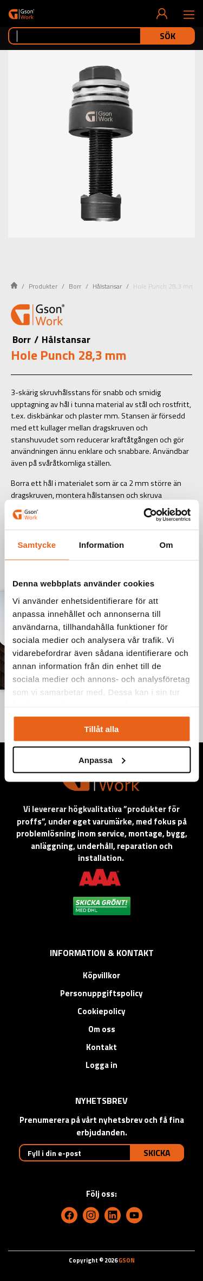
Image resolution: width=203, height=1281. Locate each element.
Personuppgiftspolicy (101, 993)
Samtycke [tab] (36, 544)
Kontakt (101, 1047)
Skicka (157, 1152)
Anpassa (102, 759)
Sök (167, 35)
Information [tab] (102, 544)
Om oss (101, 1029)
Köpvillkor (101, 975)
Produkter (43, 286)
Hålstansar (107, 286)
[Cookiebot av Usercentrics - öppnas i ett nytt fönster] (145, 515)
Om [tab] (166, 544)
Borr (75, 286)
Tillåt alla (101, 729)
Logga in (101, 1065)
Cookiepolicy (101, 1011)
